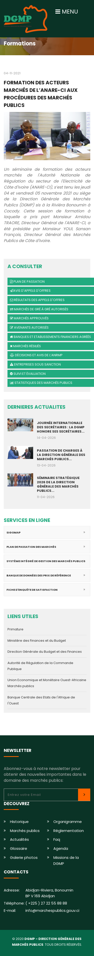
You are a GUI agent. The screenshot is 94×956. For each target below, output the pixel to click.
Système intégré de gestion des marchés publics (45, 561)
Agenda (60, 848)
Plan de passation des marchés (31, 547)
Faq (56, 839)
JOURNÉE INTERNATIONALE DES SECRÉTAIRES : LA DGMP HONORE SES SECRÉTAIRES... (61, 427)
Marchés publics (25, 830)
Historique (19, 821)
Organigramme (67, 821)
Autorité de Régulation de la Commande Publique (40, 666)
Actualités (19, 839)
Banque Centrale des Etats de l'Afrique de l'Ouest (41, 700)
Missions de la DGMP (66, 860)
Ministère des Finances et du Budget (36, 640)
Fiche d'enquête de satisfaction (32, 590)
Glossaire (18, 848)
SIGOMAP (13, 532)
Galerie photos (24, 857)
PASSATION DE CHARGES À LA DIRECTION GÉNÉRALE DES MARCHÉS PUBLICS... (61, 454)
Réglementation (68, 830)
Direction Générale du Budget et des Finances (44, 651)
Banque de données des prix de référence (38, 575)
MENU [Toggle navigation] (66, 12)
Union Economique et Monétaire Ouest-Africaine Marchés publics (46, 683)
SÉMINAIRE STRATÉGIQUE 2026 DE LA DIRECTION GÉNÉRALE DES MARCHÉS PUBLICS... (58, 484)
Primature (15, 629)
